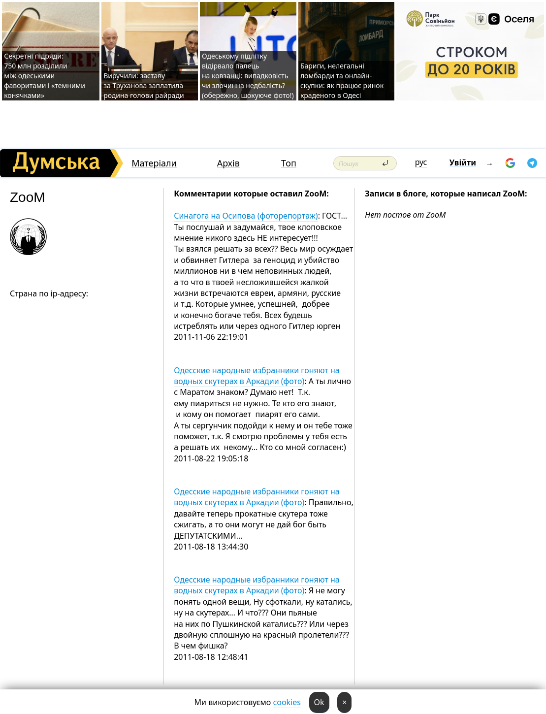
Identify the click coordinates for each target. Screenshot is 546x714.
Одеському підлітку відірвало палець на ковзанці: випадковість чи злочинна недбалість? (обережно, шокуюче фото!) (248, 75)
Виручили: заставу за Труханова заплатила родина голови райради (143, 85)
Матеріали (154, 163)
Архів (228, 163)
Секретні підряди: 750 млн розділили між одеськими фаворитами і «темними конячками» (44, 75)
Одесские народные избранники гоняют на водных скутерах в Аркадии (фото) (256, 376)
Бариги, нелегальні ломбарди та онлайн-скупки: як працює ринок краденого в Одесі (342, 80)
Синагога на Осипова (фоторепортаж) (246, 215)
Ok (319, 702)
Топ (288, 163)
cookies (287, 702)
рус (421, 162)
